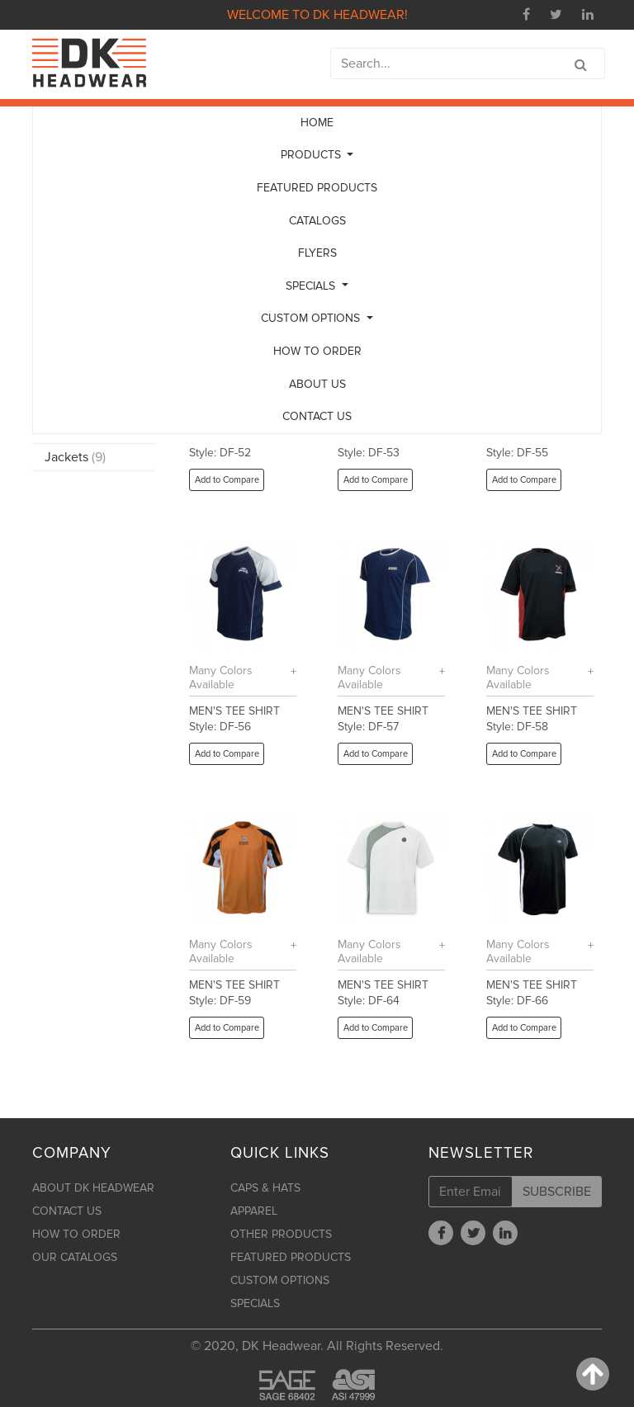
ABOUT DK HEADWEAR (93, 1188)
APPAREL (253, 1211)
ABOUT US (317, 384)
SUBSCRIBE (557, 1191)
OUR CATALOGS (74, 1257)
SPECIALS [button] (312, 286)
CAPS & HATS (265, 1188)
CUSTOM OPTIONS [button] (312, 318)
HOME (317, 123)
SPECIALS (255, 1303)
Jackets (75, 457)
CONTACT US (317, 416)
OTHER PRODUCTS (281, 1234)
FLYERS (317, 253)
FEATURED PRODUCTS (317, 188)
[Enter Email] (470, 1191)
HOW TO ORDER (317, 351)
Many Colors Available (221, 677)
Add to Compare (227, 480)
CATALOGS (317, 221)
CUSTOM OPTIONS (279, 1280)
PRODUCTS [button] (312, 155)
